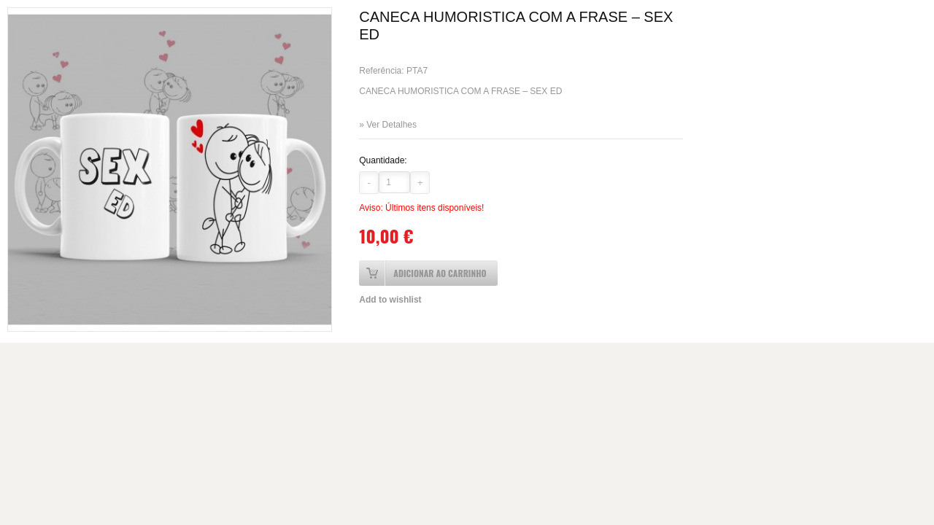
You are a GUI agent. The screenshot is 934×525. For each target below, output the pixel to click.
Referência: (382, 71)
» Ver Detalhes (388, 125)
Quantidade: (382, 160)
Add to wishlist (390, 300)
